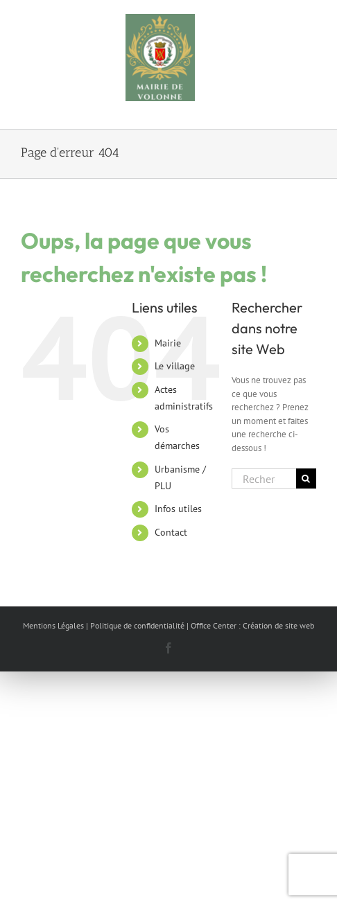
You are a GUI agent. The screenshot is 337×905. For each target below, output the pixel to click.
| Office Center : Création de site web (250, 625)
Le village (175, 366)
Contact (171, 532)
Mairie (168, 343)
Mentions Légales (53, 625)
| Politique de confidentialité (135, 625)
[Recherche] (306, 478)
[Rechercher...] (264, 478)
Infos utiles (178, 508)
